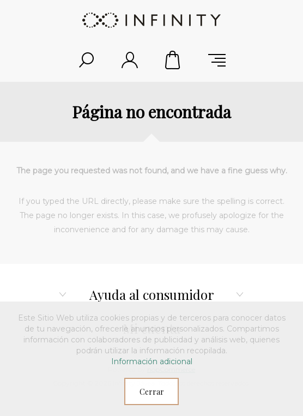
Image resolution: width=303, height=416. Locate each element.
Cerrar (152, 392)
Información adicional (151, 361)
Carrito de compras (173, 60)
